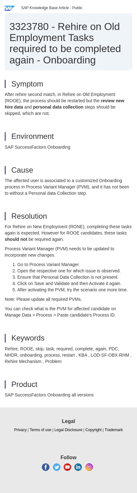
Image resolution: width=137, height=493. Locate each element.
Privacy (20, 430)
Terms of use (40, 430)
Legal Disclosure (68, 430)
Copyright (93, 430)
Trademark (114, 430)
